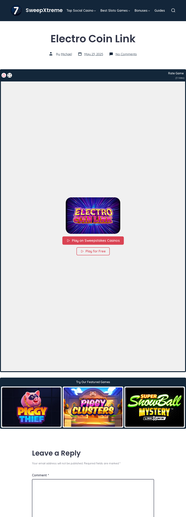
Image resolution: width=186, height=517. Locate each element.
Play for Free (93, 251)
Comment (40, 475)
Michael (66, 54)
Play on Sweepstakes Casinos (93, 240)
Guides (159, 10)
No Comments (126, 54)
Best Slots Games (115, 10)
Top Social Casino (81, 10)
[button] (93, 215)
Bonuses (142, 10)
